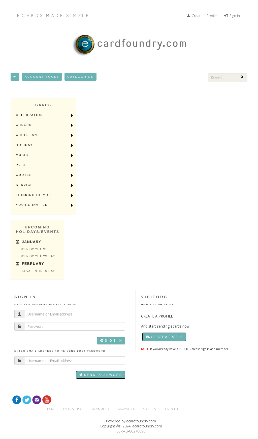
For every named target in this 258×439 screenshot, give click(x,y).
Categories (80, 76)
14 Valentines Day (38, 270)
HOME (51, 409)
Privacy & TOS (126, 409)
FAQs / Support (73, 409)
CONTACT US (171, 409)
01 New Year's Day (38, 256)
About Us (149, 409)
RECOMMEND (100, 409)
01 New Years (33, 249)
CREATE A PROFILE (157, 316)
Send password (100, 375)
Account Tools (42, 76)
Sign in (232, 15)
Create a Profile (202, 15)
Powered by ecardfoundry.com (131, 421)
